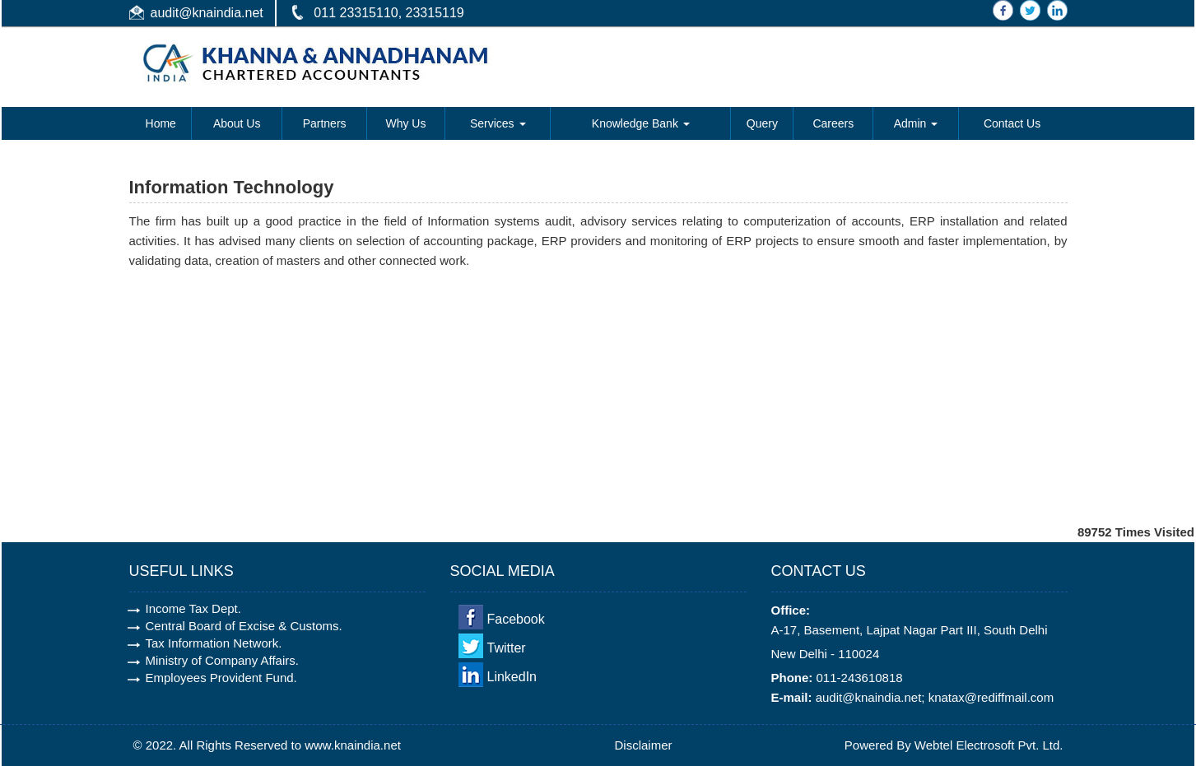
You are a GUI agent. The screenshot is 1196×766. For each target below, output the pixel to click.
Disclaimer (643, 745)
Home (161, 123)
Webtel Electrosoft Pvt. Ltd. (988, 745)
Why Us (405, 123)
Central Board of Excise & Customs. (244, 626)
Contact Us (1012, 123)
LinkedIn (512, 677)
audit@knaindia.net (207, 13)
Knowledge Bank (641, 123)
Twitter (506, 648)
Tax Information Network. (214, 643)
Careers (833, 123)
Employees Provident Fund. (221, 678)
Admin (916, 123)
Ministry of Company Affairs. (222, 660)
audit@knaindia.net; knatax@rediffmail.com (935, 697)
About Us (237, 123)
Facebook (516, 619)
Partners (325, 123)
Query (762, 123)
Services (498, 123)
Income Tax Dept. (193, 608)
